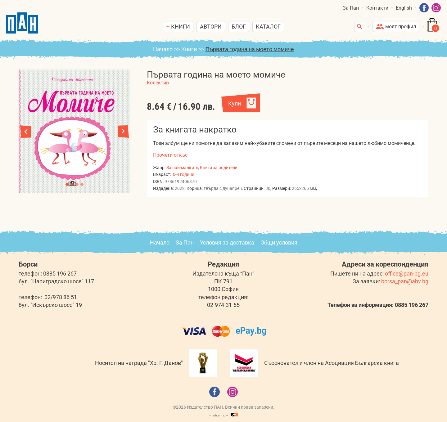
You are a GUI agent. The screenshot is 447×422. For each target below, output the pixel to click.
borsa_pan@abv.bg (404, 281)
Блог (239, 26)
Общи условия (278, 242)
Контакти (377, 8)
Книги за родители (218, 167)
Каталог (268, 26)
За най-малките (182, 167)
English (404, 8)
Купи (234, 103)
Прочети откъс (170, 155)
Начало (163, 49)
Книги (189, 49)
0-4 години (183, 174)
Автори (211, 26)
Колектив (158, 83)
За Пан (351, 8)
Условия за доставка (227, 242)
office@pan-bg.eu (406, 273)
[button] (123, 131)
